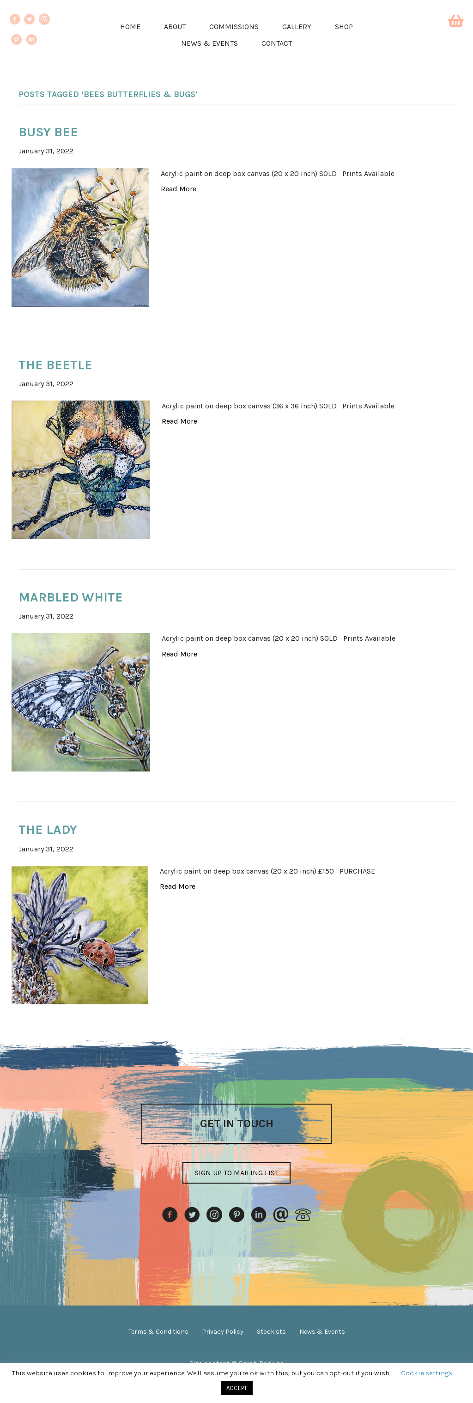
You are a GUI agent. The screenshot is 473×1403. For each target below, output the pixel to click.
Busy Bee (48, 132)
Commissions (234, 26)
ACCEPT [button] (236, 1388)
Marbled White (70, 597)
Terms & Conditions (158, 1332)
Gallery (296, 26)
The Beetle (55, 364)
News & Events (209, 43)
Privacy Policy (222, 1332)
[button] (236, 1173)
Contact (276, 43)
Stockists (271, 1332)
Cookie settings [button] (426, 1373)
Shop (344, 26)
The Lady (47, 829)
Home (130, 26)
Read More (178, 188)
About (175, 26)
